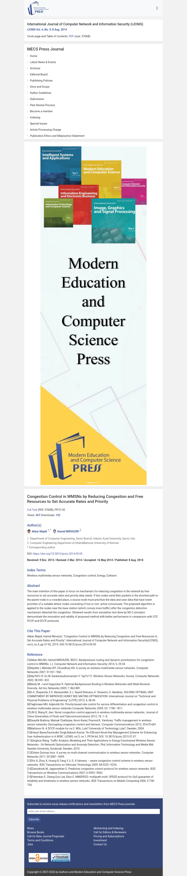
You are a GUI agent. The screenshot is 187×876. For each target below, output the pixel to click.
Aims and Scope (39, 86)
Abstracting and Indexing (108, 828)
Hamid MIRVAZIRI (68, 531)
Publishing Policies (41, 80)
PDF (71, 36)
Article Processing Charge (45, 129)
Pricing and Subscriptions (109, 836)
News (30, 828)
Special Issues (38, 123)
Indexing (35, 117)
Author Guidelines (40, 92)
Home (33, 56)
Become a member (41, 111)
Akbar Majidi (39, 531)
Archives (35, 68)
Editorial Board (39, 74)
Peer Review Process (42, 105)
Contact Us (100, 844)
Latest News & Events (43, 62)
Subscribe (34, 819)
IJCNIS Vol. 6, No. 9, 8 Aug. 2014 (47, 29)
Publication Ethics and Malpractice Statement (57, 135)
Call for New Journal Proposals (45, 836)
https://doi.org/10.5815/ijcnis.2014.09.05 (58, 553)
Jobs (30, 844)
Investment (100, 840)
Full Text (32, 509)
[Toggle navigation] (157, 8)
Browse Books (35, 832)
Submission (37, 99)
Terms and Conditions (40, 840)
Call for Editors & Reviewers (110, 832)
